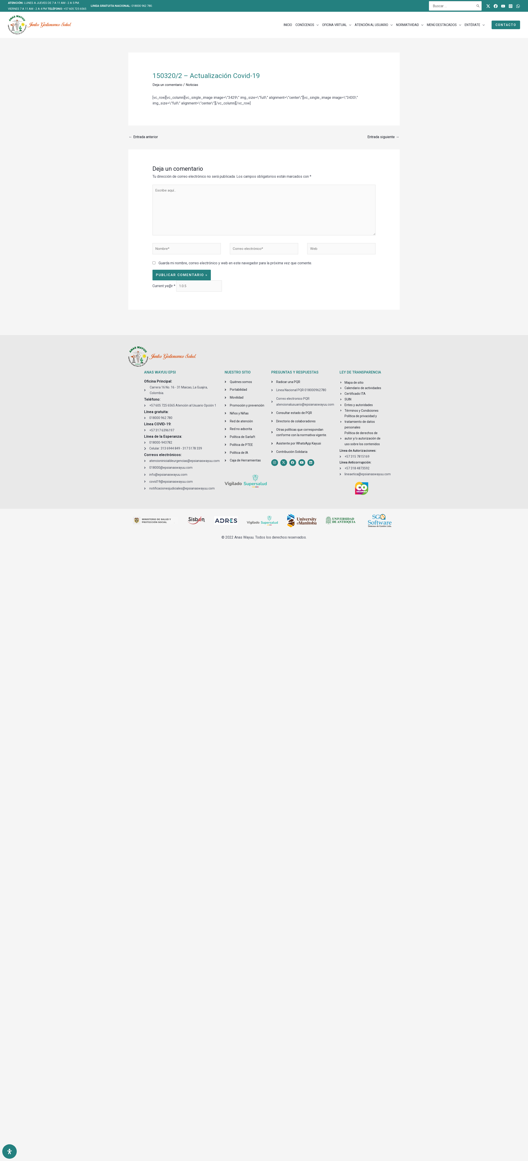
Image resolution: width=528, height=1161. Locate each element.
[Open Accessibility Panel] (9, 1151)
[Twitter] (488, 6)
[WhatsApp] (518, 6)
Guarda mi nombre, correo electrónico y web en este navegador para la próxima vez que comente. (235, 265)
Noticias (192, 85)
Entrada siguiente (383, 137)
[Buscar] (478, 5)
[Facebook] (496, 6)
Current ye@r (163, 288)
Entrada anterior (143, 137)
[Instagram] (511, 6)
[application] (316, 25)
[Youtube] (503, 6)
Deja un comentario (167, 85)
